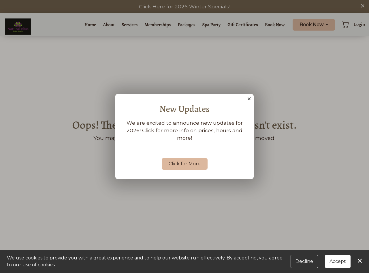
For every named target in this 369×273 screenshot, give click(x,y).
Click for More (185, 164)
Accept (338, 261)
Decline (304, 261)
